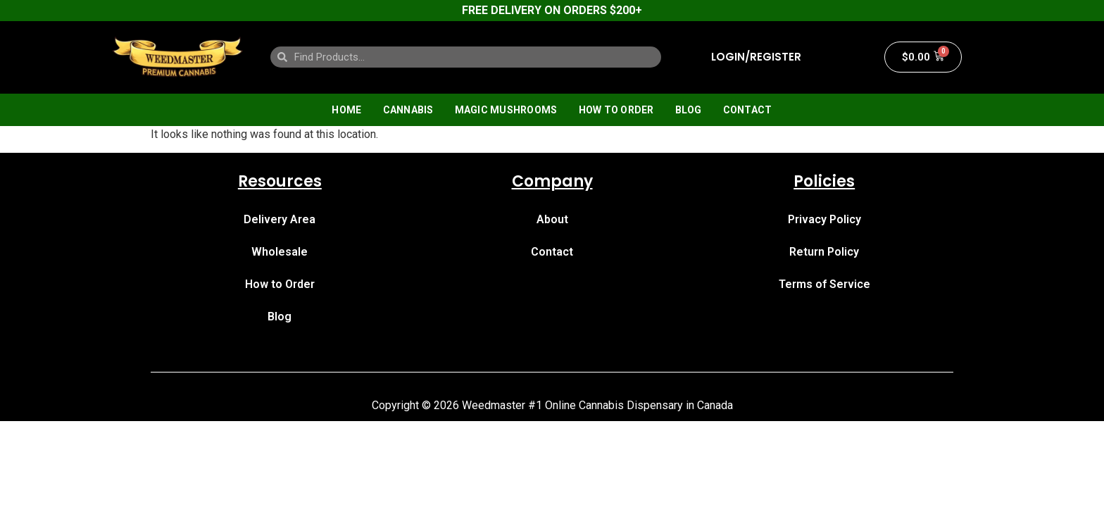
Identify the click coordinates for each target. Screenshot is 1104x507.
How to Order (616, 109)
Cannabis (408, 109)
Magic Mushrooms (506, 109)
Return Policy (824, 251)
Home (346, 109)
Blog (688, 109)
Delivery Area (279, 219)
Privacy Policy (824, 219)
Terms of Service (824, 284)
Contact (747, 109)
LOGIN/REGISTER (756, 57)
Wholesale (279, 251)
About (552, 219)
